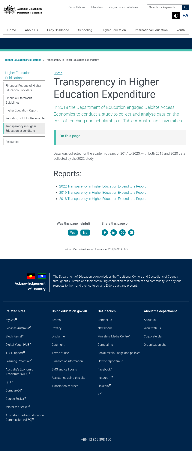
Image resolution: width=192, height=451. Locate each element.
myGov (10, 320)
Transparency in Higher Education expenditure (20, 128)
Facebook (104, 369)
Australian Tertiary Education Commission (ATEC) (25, 417)
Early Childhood (58, 30)
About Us (31, 30)
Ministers (97, 7)
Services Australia (17, 328)
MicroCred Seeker (17, 407)
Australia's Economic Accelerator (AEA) (19, 372)
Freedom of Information (67, 361)
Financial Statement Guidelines (18, 100)
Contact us (105, 320)
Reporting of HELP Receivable (24, 118)
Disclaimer (59, 336)
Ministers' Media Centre (113, 336)
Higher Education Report (21, 110)
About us (150, 320)
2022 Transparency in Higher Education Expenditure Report (102, 186)
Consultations (76, 7)
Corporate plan (153, 336)
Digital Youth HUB (17, 344)
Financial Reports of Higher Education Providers (23, 88)
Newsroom (105, 328)
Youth (181, 30)
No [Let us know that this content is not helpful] (85, 233)
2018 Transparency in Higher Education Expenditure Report (102, 199)
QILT (8, 382)
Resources (12, 142)
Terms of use (60, 353)
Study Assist (14, 336)
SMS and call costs (64, 369)
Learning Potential (18, 361)
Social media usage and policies (119, 353)
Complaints (105, 344)
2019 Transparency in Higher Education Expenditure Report (102, 192)
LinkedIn (103, 386)
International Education (151, 30)
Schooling (85, 30)
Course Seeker (15, 399)
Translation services (65, 386)
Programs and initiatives (123, 7)
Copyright (58, 344)
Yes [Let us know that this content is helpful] (73, 233)
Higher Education (113, 30)
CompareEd (13, 390)
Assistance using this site (68, 377)
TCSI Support (14, 353)
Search (56, 320)
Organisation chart (156, 344)
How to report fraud (110, 361)
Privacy (57, 328)
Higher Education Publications (23, 59)
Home (11, 30)
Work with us (152, 328)
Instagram (104, 377)
